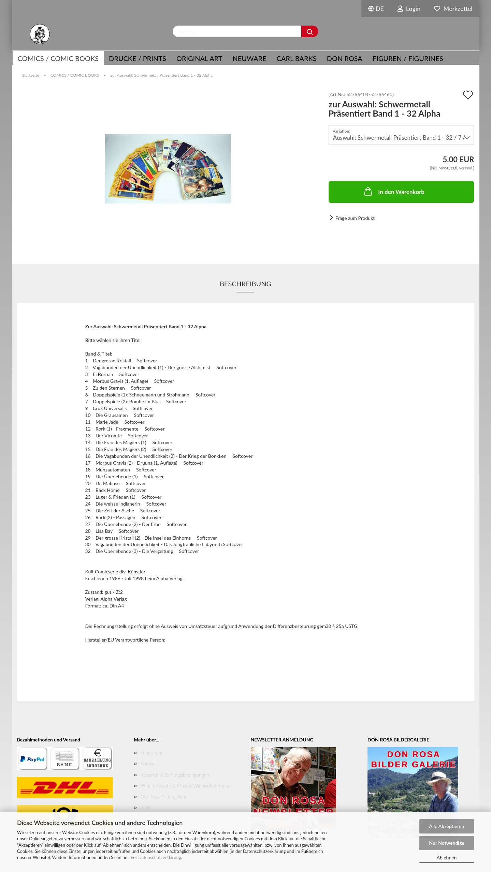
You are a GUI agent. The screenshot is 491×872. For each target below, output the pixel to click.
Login (409, 8)
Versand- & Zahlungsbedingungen (175, 775)
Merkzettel (453, 8)
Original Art (199, 58)
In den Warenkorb (393, 191)
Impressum (151, 752)
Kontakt (148, 763)
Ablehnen (447, 857)
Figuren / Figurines (408, 58)
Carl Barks (297, 58)
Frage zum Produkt (355, 218)
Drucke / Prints (137, 58)
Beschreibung (245, 284)
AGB (145, 807)
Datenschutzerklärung (159, 857)
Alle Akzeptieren (446, 826)
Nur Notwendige (446, 843)
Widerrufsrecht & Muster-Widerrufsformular (185, 785)
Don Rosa (344, 58)
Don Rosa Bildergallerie (164, 796)
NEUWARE (249, 58)
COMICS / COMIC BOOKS (58, 58)
